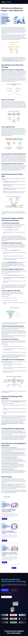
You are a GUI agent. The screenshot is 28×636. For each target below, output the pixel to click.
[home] (6, 2)
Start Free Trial (4, 589)
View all (14, 567)
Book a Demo (13, 590)
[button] (26, 2)
